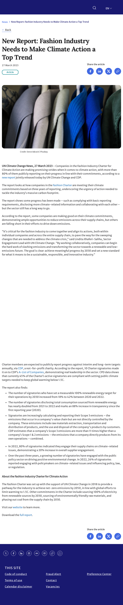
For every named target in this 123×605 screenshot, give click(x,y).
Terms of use (13, 580)
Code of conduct (16, 574)
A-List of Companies (31, 372)
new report (8, 177)
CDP (20, 368)
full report (26, 515)
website (18, 507)
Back (8, 29)
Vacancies (53, 586)
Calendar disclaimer (18, 586)
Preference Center (99, 574)
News (5, 22)
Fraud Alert (53, 574)
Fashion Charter (62, 185)
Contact (51, 580)
